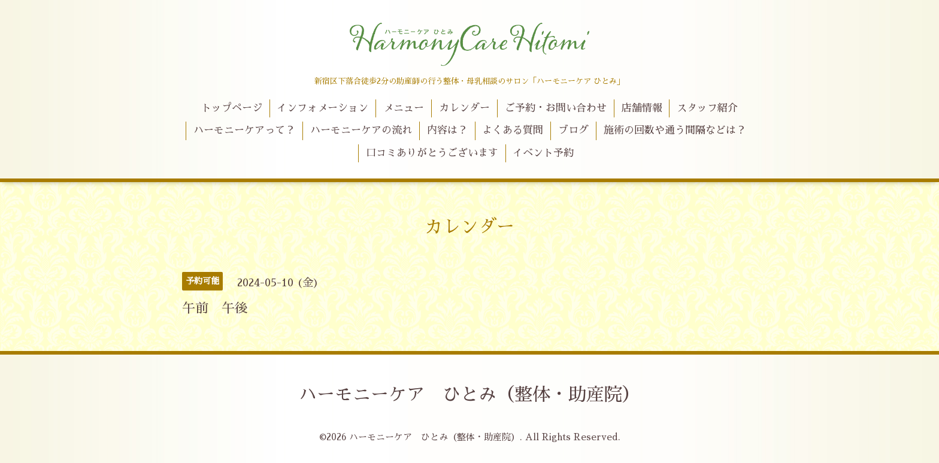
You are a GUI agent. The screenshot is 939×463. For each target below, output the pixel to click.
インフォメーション (322, 108)
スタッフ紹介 (707, 108)
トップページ (231, 108)
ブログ (573, 130)
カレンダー (464, 108)
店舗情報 (642, 108)
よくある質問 (512, 130)
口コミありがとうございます (432, 153)
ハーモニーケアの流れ (361, 130)
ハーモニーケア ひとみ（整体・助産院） (469, 395)
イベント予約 (543, 153)
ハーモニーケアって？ (244, 130)
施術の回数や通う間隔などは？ (675, 130)
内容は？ (447, 130)
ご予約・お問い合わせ (556, 108)
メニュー (403, 108)
